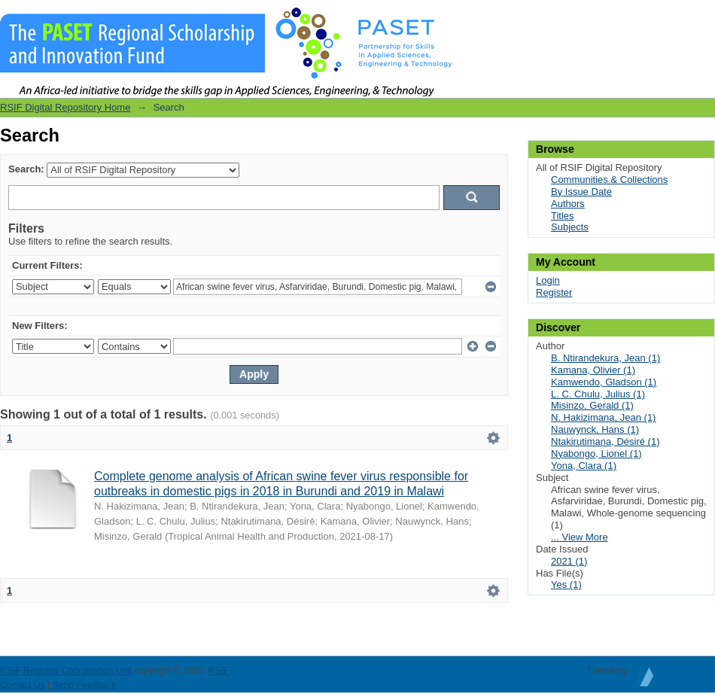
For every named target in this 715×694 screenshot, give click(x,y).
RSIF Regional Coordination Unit (66, 670)
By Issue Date (581, 191)
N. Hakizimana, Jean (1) (603, 417)
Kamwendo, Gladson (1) (603, 382)
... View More (579, 537)
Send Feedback (85, 685)
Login (703, 18)
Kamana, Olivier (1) (593, 370)
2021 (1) (569, 561)
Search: (26, 169)
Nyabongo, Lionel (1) (596, 453)
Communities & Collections (609, 179)
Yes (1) (566, 584)
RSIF (219, 670)
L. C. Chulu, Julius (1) (598, 394)
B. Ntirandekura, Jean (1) (605, 358)
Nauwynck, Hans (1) (595, 429)
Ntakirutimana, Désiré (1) (605, 441)
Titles (562, 215)
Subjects (570, 227)
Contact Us (22, 685)
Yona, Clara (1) (583, 465)
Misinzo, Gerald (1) (592, 405)
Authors (568, 203)
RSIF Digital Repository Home (65, 107)
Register (554, 292)
